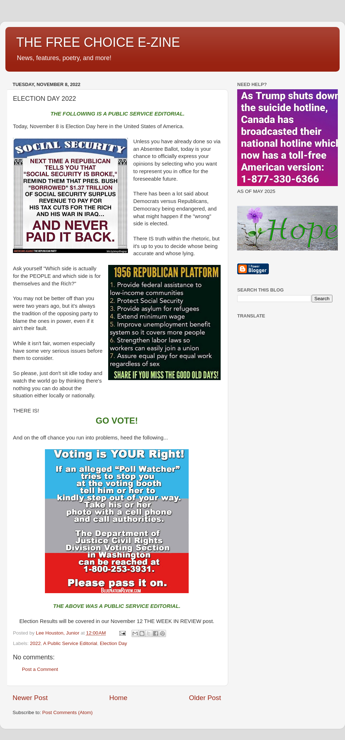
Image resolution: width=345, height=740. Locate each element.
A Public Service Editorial (70, 643)
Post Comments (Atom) (67, 712)
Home (118, 697)
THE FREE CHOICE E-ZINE (98, 42)
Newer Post (30, 697)
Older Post (205, 697)
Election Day (113, 643)
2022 (35, 643)
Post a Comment (40, 669)
